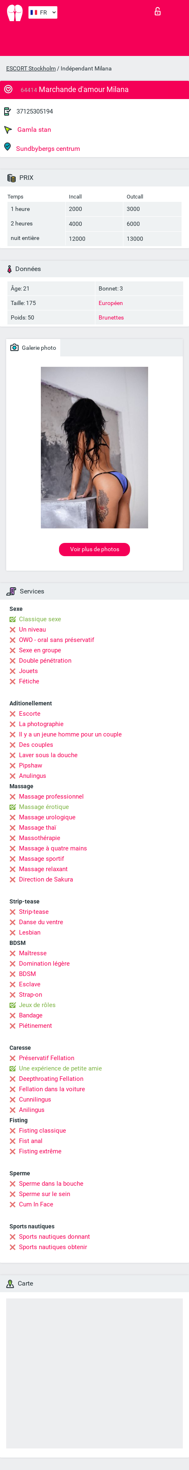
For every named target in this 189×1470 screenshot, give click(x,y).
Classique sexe (40, 619)
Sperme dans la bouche (51, 1183)
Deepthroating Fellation (51, 1079)
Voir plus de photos (94, 549)
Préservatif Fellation (46, 1058)
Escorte (29, 713)
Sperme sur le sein (44, 1194)
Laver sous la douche (48, 755)
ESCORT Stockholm (31, 68)
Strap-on (30, 994)
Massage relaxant (43, 869)
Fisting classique (42, 1130)
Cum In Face (36, 1204)
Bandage (31, 1015)
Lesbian (29, 932)
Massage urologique (47, 817)
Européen (111, 303)
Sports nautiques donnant (54, 1236)
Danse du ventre (41, 922)
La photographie (41, 724)
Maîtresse (33, 953)
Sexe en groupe (40, 650)
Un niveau (32, 629)
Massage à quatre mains (53, 848)
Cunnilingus (35, 1099)
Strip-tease (34, 911)
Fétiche (29, 681)
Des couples (36, 744)
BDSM (27, 974)
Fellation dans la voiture (52, 1089)
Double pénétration (45, 660)
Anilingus (32, 1110)
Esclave (29, 984)
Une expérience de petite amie (60, 1068)
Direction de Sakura (46, 879)
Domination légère (44, 963)
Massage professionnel (51, 796)
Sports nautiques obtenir (53, 1247)
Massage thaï (37, 827)
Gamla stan (27, 130)
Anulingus (32, 776)
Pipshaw (30, 765)
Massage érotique (44, 807)
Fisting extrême (40, 1151)
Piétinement (35, 1025)
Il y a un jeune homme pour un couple (70, 734)
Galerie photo (33, 347)
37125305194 (35, 111)
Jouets (28, 671)
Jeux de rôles (37, 1005)
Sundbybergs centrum (42, 147)
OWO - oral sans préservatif (56, 640)
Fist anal (31, 1141)
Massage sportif (41, 858)
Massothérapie (39, 838)
